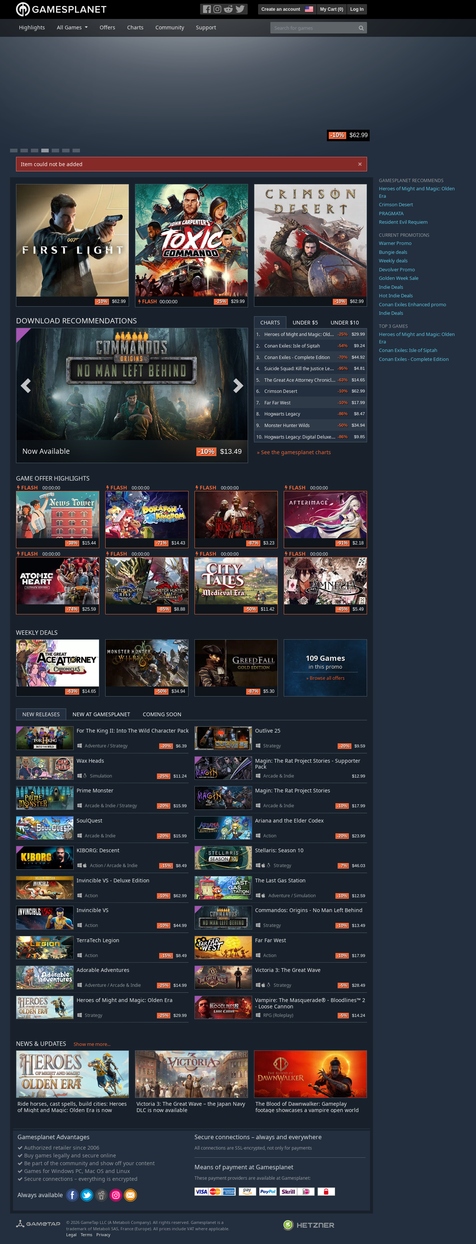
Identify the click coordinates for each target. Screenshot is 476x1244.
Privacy (103, 1234)
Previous (25, 386)
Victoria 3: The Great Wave (288, 969)
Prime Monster (95, 790)
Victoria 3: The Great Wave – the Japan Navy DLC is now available (190, 1107)
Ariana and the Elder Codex (289, 820)
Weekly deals (393, 260)
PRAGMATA (391, 213)
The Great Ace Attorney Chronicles (300, 380)
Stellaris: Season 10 (279, 850)
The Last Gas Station (280, 880)
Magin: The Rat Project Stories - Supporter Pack (307, 763)
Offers (107, 27)
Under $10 (345, 322)
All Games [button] (70, 27)
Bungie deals (393, 252)
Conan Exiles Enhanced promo (412, 304)
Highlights (32, 27)
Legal (71, 1234)
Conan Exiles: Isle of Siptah (292, 346)
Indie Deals (391, 287)
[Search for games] (313, 27)
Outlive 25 (267, 730)
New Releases (41, 714)
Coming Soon (162, 714)
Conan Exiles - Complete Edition (297, 357)
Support (206, 27)
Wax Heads (90, 760)
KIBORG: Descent (98, 850)
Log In (357, 9)
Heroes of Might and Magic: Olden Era (303, 334)
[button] (308, 8)
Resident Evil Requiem (403, 222)
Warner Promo (395, 243)
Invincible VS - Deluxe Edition (113, 880)
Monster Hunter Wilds (287, 425)
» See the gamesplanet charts (294, 452)
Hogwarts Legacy (282, 414)
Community (169, 27)
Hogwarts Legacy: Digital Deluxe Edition (305, 437)
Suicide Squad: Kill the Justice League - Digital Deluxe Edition (326, 368)
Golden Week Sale (398, 278)
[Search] (361, 27)
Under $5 (305, 322)
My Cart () (331, 9)
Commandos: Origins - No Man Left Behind (309, 910)
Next (238, 386)
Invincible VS (93, 910)
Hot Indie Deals (396, 295)
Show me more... (92, 1044)
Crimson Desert (280, 391)
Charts (135, 27)
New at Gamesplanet (101, 714)
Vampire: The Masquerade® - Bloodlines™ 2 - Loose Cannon (310, 1003)
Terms (86, 1234)
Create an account (280, 9)
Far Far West (277, 402)
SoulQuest (89, 820)
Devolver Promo (397, 269)
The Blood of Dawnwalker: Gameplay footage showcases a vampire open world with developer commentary (307, 1110)
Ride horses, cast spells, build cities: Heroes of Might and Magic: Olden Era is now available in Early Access (72, 1110)
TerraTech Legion (98, 940)
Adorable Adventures (103, 969)
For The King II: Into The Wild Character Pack (133, 730)
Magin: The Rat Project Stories (292, 790)
